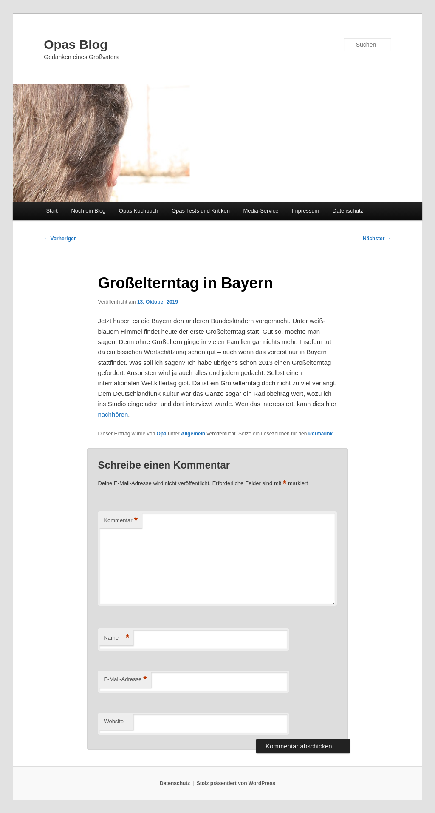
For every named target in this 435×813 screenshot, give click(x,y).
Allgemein (193, 434)
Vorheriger (60, 239)
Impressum (305, 211)
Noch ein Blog (88, 211)
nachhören (113, 414)
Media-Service (260, 211)
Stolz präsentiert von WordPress (236, 783)
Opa (161, 434)
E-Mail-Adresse (125, 680)
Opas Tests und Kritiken (201, 211)
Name (116, 638)
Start (51, 211)
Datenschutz (348, 211)
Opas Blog (75, 44)
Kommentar (121, 521)
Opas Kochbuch (138, 211)
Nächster (377, 239)
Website (114, 721)
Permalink (320, 434)
